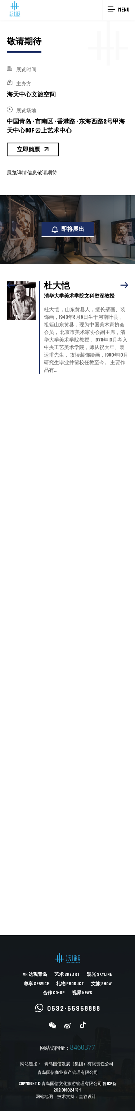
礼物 (70, 984)
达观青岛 (35, 974)
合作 (54, 993)
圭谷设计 (87, 1096)
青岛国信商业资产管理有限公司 (67, 1072)
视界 (82, 993)
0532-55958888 (67, 1008)
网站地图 (44, 1096)
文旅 (101, 984)
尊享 (36, 984)
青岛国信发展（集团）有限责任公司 (78, 1064)
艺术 (67, 974)
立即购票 (33, 147)
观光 (99, 974)
